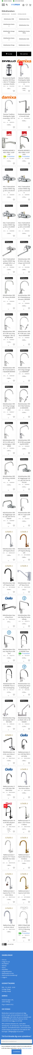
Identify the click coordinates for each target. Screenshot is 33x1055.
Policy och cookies (27, 1048)
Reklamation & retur (8, 973)
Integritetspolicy (7, 971)
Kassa (3, 967)
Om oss (4, 960)
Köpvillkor (5, 969)
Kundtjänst (5, 964)
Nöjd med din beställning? (9, 975)
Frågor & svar (6, 962)
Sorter (25, 54)
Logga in (4, 977)
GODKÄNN (16, 1052)
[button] (3, 4)
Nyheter (4, 966)
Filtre (10, 54)
